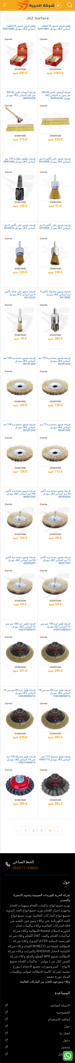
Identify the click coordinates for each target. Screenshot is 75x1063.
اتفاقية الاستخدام (37, 1019)
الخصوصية (37, 1012)
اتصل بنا (37, 1033)
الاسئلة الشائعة (37, 1005)
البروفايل (37, 1054)
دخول (37, 1040)
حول (37, 1026)
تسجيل (37, 1047)
